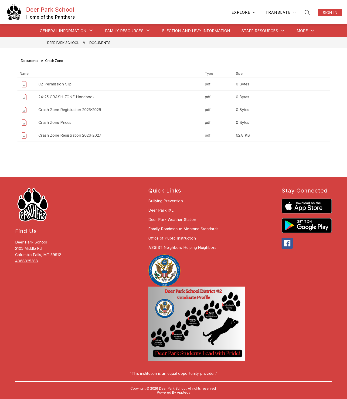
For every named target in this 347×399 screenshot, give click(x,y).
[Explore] (243, 12)
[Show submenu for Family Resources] (124, 31)
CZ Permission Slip (54, 84)
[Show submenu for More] (302, 31)
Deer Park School (63, 43)
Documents (99, 43)
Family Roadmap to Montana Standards (183, 229)
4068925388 (26, 261)
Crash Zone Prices (54, 122)
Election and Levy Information (196, 30)
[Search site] (307, 12)
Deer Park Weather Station (172, 219)
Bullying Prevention (165, 201)
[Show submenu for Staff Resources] (259, 31)
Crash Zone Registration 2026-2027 (69, 135)
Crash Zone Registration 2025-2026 (69, 109)
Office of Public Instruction (172, 238)
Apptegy (183, 392)
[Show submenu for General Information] (63, 31)
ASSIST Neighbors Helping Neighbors (182, 247)
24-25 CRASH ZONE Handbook (66, 97)
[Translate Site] (280, 12)
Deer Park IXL (161, 210)
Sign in (330, 12)
